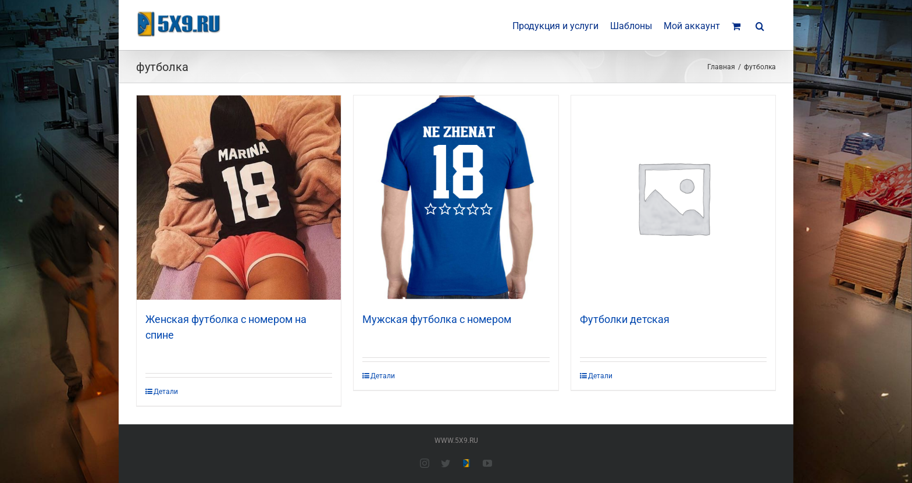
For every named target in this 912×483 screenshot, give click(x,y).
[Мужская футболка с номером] (456, 197)
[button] (760, 25)
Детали (166, 392)
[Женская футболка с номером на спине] (239, 197)
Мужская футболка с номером (436, 319)
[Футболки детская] (673, 197)
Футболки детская (624, 319)
